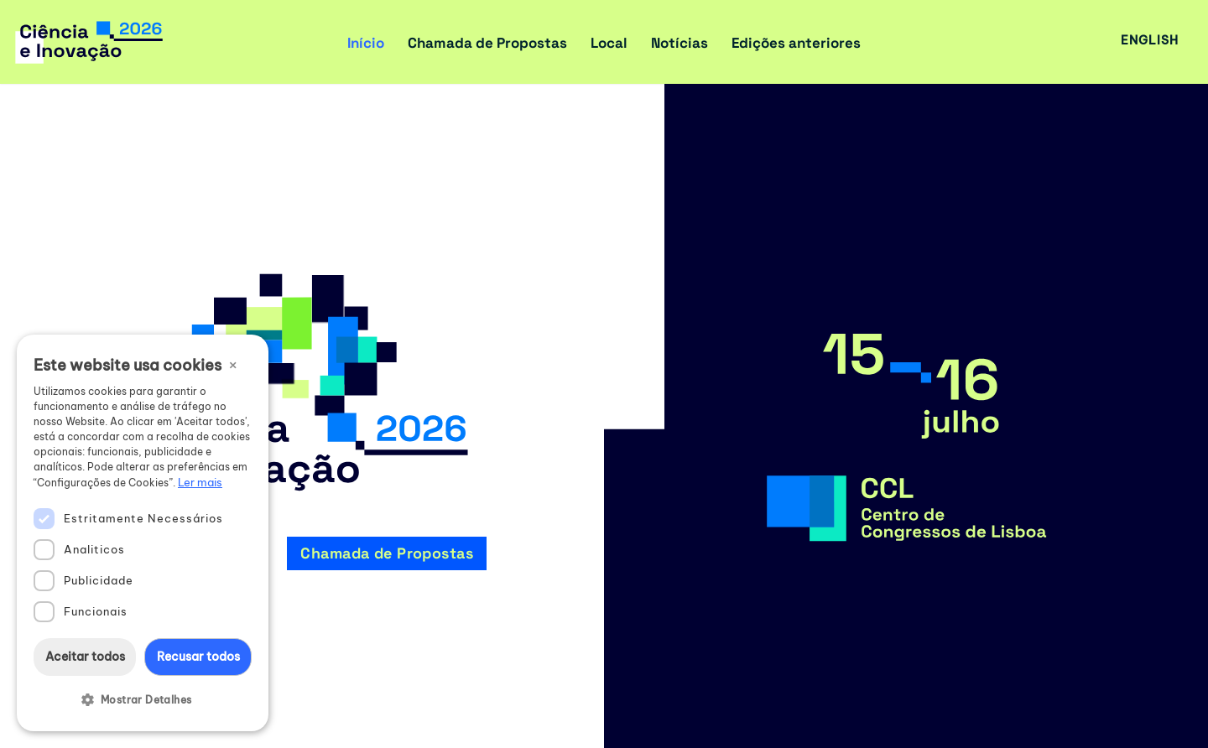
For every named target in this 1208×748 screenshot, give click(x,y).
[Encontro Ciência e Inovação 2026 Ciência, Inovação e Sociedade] (94, 42)
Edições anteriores (796, 43)
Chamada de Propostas (487, 43)
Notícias (679, 43)
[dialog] (142, 533)
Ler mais (200, 482)
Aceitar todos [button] (85, 656)
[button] (143, 700)
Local (609, 43)
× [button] (232, 364)
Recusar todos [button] (198, 656)
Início (365, 43)
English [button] (1150, 40)
